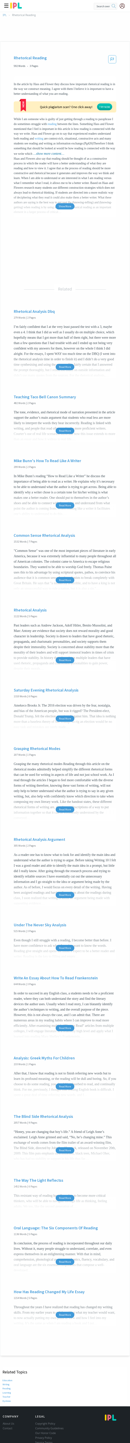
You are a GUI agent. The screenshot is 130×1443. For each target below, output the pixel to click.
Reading (6, 1368)
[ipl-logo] (16, 7)
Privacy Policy (43, 1418)
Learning (7, 1372)
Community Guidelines (49, 1408)
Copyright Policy (45, 1404)
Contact (7, 1408)
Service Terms (44, 1422)
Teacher (6, 1376)
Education (8, 1360)
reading (106, 98)
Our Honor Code (45, 1413)
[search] (113, 6)
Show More (65, 186)
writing (94, 113)
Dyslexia (7, 1381)
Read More (65, 347)
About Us (8, 1404)
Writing (6, 1364)
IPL (5, 15)
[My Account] (123, 6)
